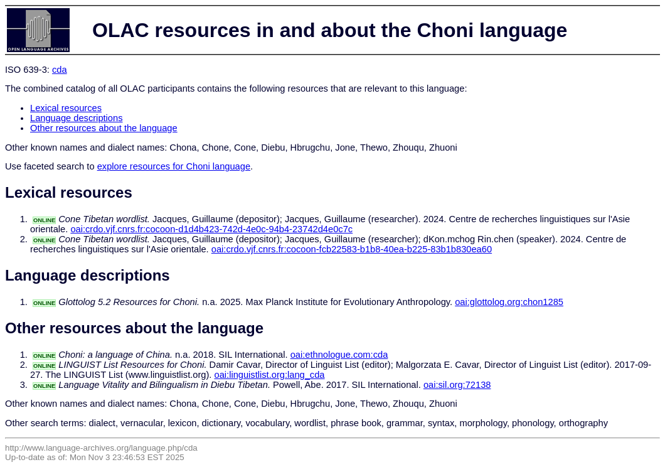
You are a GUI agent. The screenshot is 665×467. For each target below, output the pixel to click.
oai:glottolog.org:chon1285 (509, 302)
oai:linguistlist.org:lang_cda (270, 375)
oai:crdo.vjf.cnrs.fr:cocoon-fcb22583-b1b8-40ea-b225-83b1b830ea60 (351, 249)
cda (59, 70)
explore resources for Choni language (173, 166)
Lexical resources (66, 108)
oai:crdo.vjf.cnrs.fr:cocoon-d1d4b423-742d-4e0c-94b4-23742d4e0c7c (211, 229)
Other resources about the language (104, 128)
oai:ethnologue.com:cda (339, 355)
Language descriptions (76, 118)
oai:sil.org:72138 (457, 385)
